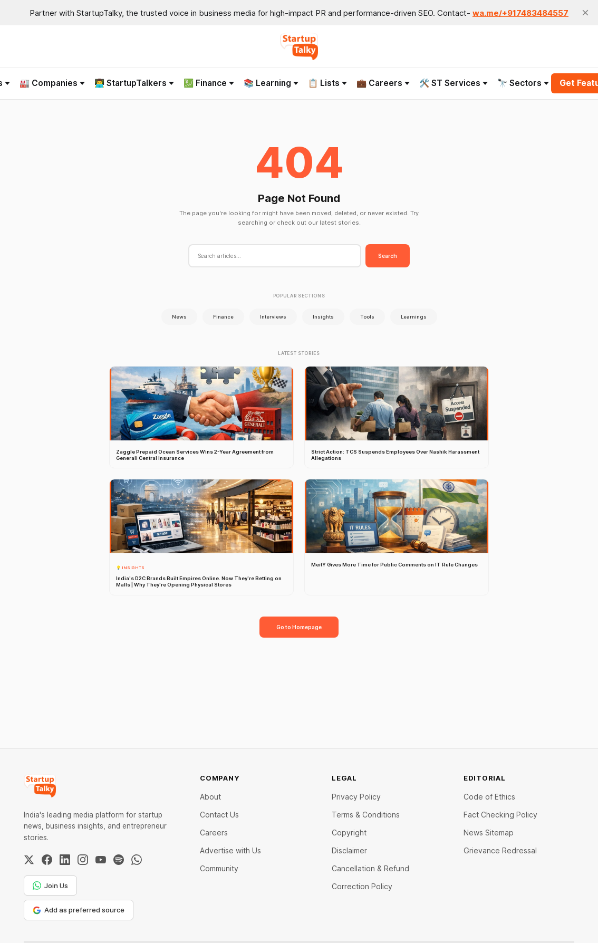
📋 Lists (327, 83)
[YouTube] (100, 859)
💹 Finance (209, 83)
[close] (585, 12)
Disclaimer (349, 850)
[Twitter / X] (29, 859)
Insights (323, 317)
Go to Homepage (299, 627)
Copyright (349, 832)
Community (219, 868)
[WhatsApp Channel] (136, 859)
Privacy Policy (356, 796)
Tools (367, 317)
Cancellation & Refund (370, 868)
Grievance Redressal (500, 850)
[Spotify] (118, 859)
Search (387, 256)
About (210, 796)
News (179, 317)
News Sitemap (489, 832)
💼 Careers (383, 83)
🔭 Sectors (523, 83)
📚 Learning (271, 83)
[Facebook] (47, 859)
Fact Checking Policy (500, 814)
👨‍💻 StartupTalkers (134, 83)
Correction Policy (362, 886)
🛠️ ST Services (453, 83)
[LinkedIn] (65, 859)
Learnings (414, 317)
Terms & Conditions (366, 814)
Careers (214, 832)
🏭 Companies (52, 83)
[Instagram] (83, 859)
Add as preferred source (78, 910)
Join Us (50, 885)
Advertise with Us (230, 850)
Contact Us (219, 814)
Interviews (273, 317)
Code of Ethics (489, 796)
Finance (223, 317)
